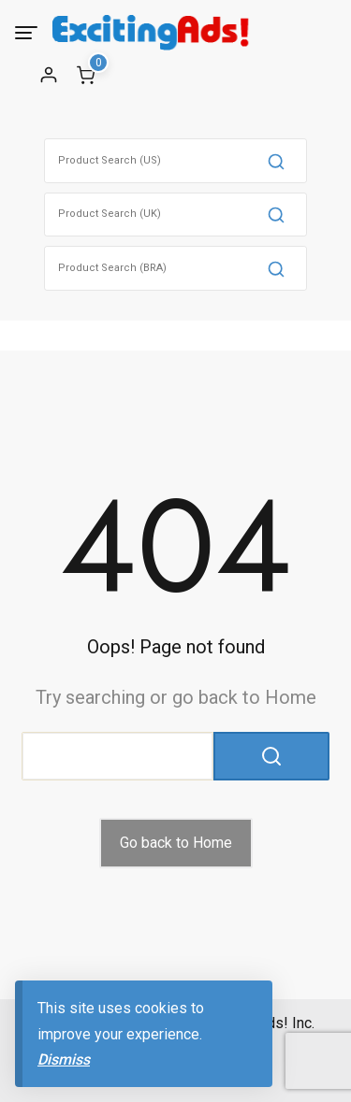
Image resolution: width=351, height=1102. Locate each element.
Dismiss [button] (63, 1059)
